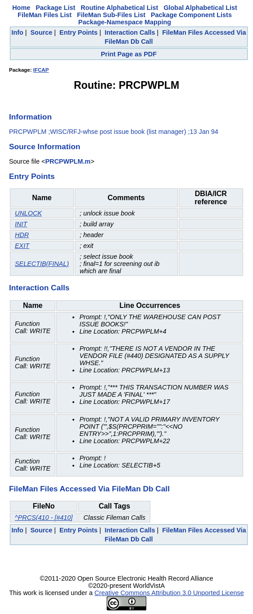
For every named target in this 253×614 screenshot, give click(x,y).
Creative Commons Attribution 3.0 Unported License (169, 592)
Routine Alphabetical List (119, 7)
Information (30, 116)
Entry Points (78, 32)
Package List (55, 7)
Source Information (44, 146)
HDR (22, 234)
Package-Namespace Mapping (124, 22)
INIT (21, 224)
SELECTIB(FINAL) (42, 263)
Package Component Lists (191, 14)
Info (17, 32)
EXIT (22, 245)
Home (21, 7)
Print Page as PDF (129, 54)
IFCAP (41, 70)
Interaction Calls (130, 32)
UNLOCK (28, 213)
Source (42, 32)
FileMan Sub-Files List (111, 14)
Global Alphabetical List (200, 7)
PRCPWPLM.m (67, 161)
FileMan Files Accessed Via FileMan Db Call (89, 488)
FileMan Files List (45, 14)
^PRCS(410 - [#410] (43, 517)
